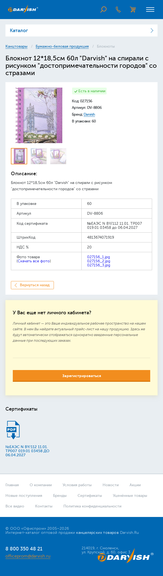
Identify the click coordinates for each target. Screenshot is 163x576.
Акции (135, 485)
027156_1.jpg (98, 257)
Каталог (19, 30)
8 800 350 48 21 (23, 549)
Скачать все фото (34, 261)
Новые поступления (23, 496)
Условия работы (77, 485)
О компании (41, 485)
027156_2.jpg (98, 261)
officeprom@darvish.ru (27, 556)
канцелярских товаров (97, 533)
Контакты (44, 506)
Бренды (60, 496)
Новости (111, 485)
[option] (38, 115)
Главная (12, 485)
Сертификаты (90, 496)
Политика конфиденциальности (92, 506)
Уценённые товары (130, 496)
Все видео (14, 506)
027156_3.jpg (98, 265)
